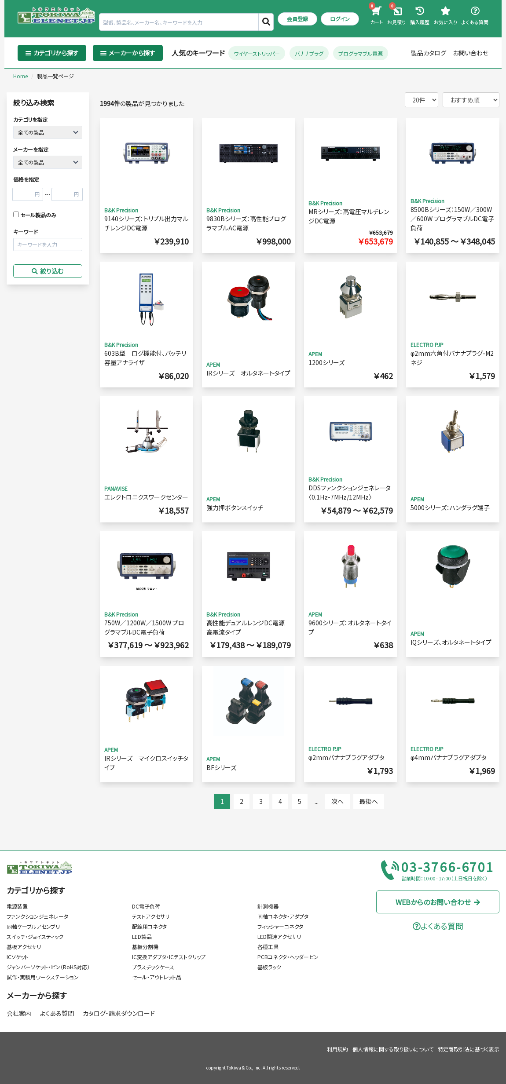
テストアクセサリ (150, 916)
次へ (337, 801)
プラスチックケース (153, 967)
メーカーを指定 (30, 149)
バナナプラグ (309, 53)
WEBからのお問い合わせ (438, 902)
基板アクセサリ (24, 946)
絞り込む (47, 270)
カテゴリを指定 (30, 119)
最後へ (368, 801)
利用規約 (337, 1049)
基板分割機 (145, 946)
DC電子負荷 (146, 906)
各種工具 (268, 946)
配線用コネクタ (149, 926)
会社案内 (19, 1013)
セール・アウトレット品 (156, 977)
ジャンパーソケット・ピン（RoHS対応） (48, 967)
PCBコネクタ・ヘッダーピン (288, 956)
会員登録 (297, 18)
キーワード (25, 231)
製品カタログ (428, 52)
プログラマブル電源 (360, 53)
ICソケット (18, 956)
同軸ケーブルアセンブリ (33, 926)
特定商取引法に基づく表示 (468, 1049)
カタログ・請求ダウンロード (119, 1013)
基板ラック (269, 967)
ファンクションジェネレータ (37, 916)
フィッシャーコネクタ (280, 926)
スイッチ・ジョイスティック (35, 936)
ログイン (340, 18)
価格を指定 (26, 179)
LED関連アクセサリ (279, 936)
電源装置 (17, 906)
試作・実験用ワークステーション (43, 977)
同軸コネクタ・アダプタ (282, 916)
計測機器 (268, 906)
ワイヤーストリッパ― (257, 53)
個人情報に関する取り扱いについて (392, 1049)
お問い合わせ (470, 52)
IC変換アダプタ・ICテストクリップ (168, 956)
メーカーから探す (36, 995)
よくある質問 (57, 1013)
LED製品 (142, 936)
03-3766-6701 (448, 867)
